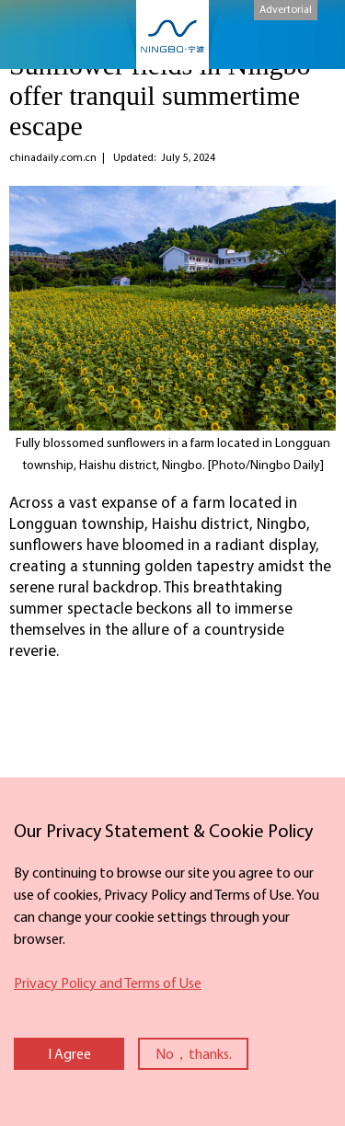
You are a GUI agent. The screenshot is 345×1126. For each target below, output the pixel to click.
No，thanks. (193, 1055)
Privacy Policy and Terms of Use (107, 984)
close (9, 814)
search (315, 30)
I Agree (69, 1055)
